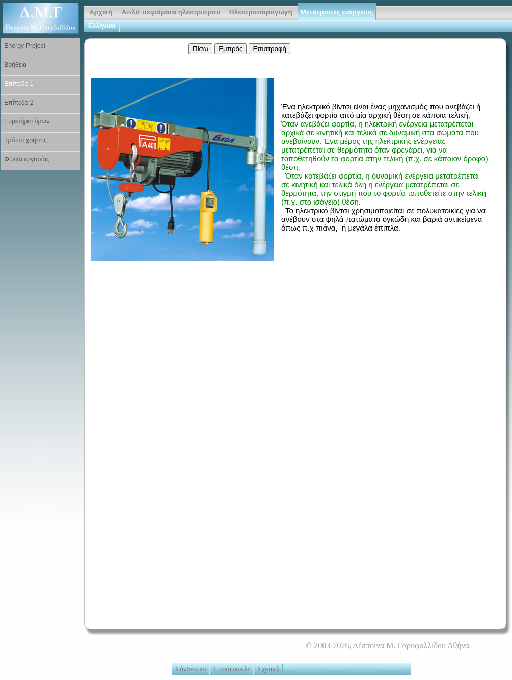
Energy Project (24, 45)
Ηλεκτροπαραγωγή (260, 12)
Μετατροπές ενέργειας (337, 12)
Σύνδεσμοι (191, 669)
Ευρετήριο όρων (26, 121)
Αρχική (101, 12)
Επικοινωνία (231, 669)
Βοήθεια (15, 64)
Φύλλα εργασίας (26, 159)
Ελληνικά (102, 26)
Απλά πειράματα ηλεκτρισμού (171, 12)
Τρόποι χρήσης (25, 140)
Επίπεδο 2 (19, 102)
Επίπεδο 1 (19, 83)
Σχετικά (268, 669)
